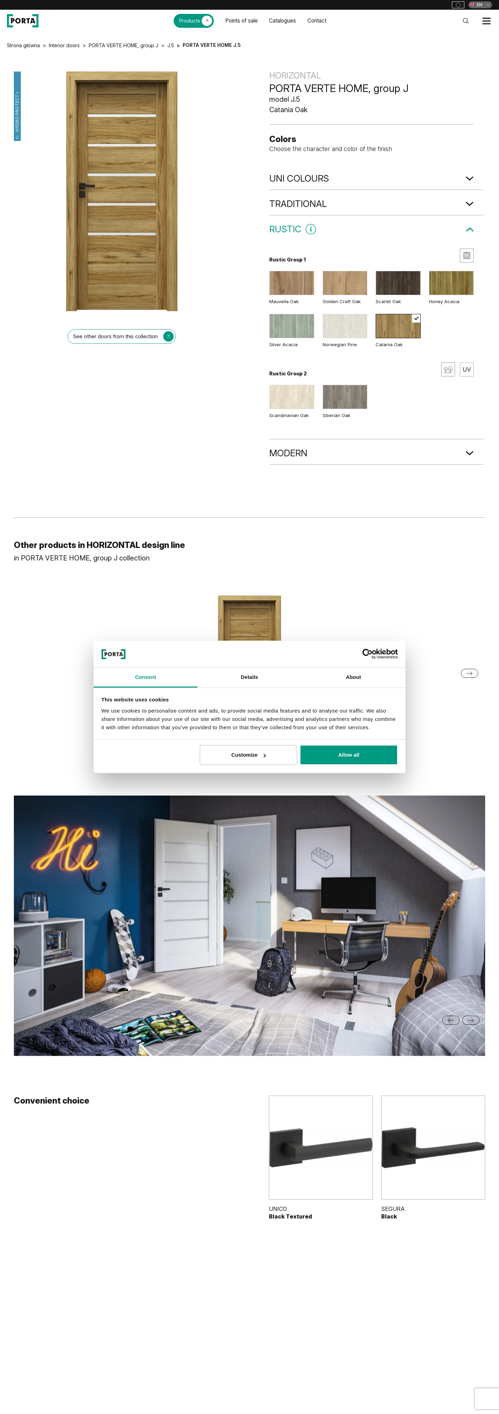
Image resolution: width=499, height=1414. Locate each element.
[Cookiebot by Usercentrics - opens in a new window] (367, 654)
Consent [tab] (145, 677)
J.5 (170, 45)
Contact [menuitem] (316, 20)
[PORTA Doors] (22, 21)
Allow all (348, 755)
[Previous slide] (450, 1020)
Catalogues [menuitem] (282, 20)
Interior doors (64, 45)
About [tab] (353, 677)
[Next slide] (469, 673)
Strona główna (23, 45)
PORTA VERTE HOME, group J (123, 45)
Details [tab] (249, 677)
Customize (248, 755)
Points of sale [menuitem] (241, 20)
